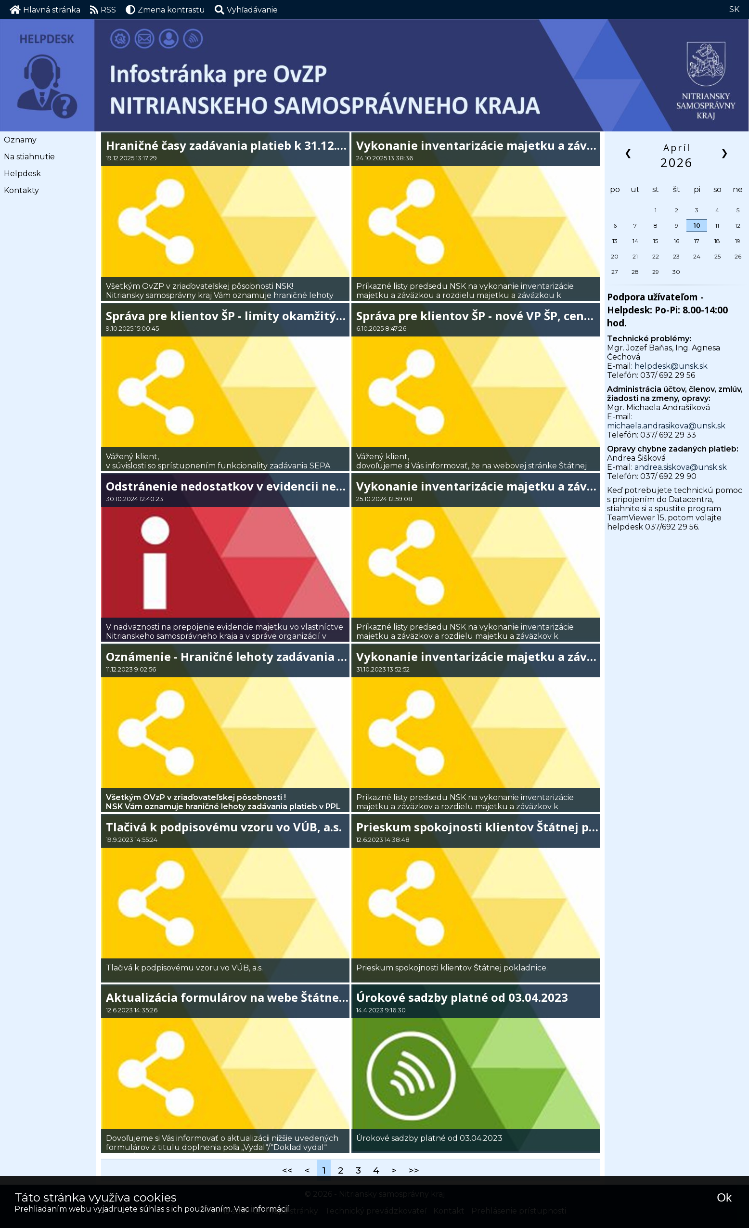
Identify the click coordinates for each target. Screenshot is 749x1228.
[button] (246, 9)
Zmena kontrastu (165, 9)
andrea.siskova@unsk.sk (680, 467)
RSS (103, 9)
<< (287, 1170)
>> (414, 1170)
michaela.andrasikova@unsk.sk (666, 425)
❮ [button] (628, 152)
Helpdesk (22, 173)
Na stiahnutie (29, 156)
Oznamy (20, 139)
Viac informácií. (262, 1209)
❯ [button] (725, 152)
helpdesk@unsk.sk (671, 366)
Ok (724, 1197)
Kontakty (21, 190)
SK (734, 9)
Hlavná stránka (45, 9)
